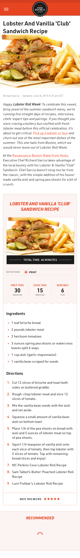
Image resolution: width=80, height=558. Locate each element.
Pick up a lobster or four (50, 133)
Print (31, 272)
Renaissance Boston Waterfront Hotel (40, 155)
